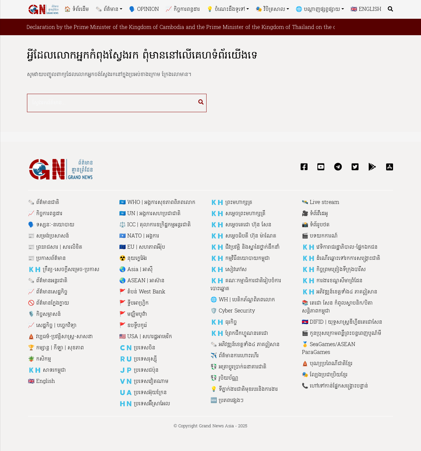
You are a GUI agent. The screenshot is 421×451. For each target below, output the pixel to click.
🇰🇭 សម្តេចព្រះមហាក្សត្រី (237, 214)
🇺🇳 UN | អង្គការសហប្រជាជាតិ (150, 214)
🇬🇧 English (366, 9)
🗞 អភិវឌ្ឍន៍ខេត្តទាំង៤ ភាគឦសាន (245, 345)
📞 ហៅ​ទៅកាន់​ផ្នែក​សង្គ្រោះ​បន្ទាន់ (335, 386)
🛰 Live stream (320, 203)
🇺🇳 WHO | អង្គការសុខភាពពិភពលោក (157, 203)
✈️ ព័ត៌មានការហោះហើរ (234, 356)
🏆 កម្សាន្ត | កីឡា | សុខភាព (56, 348)
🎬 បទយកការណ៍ (320, 236)
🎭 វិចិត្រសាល (270, 9)
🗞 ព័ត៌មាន (106, 9)
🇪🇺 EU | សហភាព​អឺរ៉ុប (142, 247)
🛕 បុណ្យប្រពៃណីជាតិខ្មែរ (327, 364)
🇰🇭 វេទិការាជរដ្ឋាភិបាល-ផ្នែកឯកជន (340, 247)
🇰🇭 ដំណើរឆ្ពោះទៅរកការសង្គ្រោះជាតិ (341, 259)
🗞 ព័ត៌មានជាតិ (43, 203)
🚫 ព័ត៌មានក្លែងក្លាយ (48, 303)
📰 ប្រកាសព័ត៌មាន (47, 259)
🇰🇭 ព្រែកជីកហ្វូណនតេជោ (239, 334)
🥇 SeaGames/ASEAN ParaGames (329, 349)
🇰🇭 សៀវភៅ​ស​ (228, 270)
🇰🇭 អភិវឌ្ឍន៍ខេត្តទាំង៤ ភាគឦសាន (340, 292)
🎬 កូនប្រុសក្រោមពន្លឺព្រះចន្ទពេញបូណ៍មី (342, 334)
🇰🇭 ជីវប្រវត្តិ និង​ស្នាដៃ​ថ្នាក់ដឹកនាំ (245, 247)
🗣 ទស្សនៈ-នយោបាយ (51, 225)
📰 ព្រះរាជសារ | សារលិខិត (55, 247)
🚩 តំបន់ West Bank (142, 292)
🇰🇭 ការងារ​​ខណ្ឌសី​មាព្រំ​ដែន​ (332, 281)
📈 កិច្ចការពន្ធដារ (182, 9)
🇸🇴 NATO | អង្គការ (139, 236)
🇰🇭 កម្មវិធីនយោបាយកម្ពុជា (240, 259)
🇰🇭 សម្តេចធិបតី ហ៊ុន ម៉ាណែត (243, 236)
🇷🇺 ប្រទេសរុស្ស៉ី (138, 359)
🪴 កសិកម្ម (39, 359)
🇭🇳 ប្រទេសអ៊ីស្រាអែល (144, 404)
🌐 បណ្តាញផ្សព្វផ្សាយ (318, 9)
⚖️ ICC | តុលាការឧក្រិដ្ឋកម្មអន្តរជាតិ (155, 225)
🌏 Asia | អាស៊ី (136, 270)
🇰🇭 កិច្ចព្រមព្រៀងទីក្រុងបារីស (334, 270)
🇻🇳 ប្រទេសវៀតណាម (144, 382)
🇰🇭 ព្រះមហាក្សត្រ (231, 203)
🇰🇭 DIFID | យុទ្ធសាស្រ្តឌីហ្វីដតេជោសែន (342, 322)
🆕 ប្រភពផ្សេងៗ (227, 401)
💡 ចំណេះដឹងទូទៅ (226, 9)
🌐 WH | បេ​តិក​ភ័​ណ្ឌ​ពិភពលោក (242, 300)
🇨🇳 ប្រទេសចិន (137, 348)
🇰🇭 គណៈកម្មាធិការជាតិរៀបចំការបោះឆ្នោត (245, 285)
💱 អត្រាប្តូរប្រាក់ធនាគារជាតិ (238, 367)
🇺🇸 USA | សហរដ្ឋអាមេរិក (145, 337)
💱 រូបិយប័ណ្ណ (224, 378)
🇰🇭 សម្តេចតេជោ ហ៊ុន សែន (240, 225)
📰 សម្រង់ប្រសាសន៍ (48, 236)
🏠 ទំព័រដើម (76, 9)
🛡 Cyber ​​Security (232, 311)
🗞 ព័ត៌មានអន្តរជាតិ (47, 281)
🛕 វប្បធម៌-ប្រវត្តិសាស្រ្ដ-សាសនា (60, 337)
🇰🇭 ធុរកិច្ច (223, 322)
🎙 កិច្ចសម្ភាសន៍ (44, 314)
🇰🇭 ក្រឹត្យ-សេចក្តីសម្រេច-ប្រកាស (63, 270)
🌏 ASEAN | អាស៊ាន (142, 281)
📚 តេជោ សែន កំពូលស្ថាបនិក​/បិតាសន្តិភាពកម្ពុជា (337, 307)
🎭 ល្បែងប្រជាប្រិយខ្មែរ (325, 375)
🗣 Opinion (144, 9)
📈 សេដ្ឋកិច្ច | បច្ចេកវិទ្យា (52, 326)
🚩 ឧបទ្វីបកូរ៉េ (133, 326)
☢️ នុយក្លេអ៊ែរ (133, 259)
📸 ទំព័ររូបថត (316, 225)
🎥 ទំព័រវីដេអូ (315, 214)
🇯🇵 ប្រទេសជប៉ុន (139, 370)
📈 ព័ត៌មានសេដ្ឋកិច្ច (47, 292)
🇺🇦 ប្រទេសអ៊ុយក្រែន (143, 393)
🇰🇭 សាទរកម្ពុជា (47, 370)
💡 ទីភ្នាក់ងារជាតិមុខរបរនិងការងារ (244, 389)
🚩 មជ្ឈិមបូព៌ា (133, 314)
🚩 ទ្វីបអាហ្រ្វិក (134, 303)
